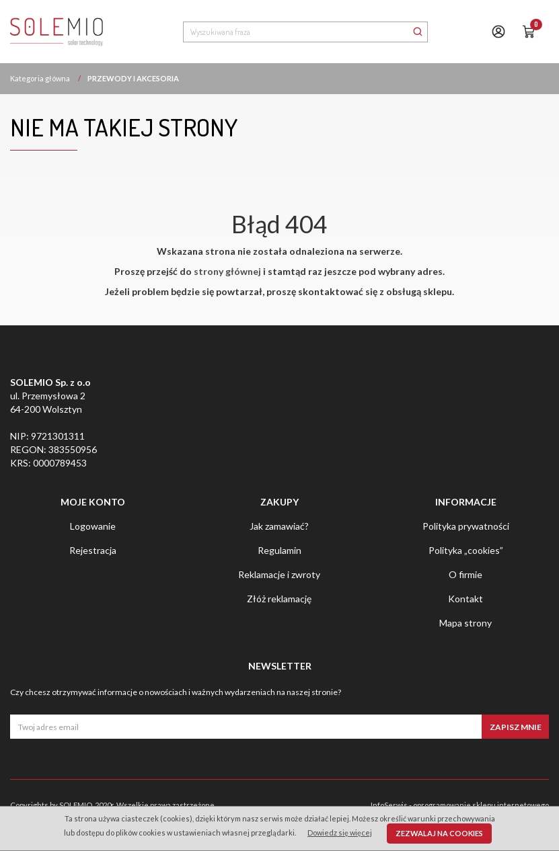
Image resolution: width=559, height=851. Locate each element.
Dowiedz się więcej (339, 832)
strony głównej (227, 271)
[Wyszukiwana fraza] (296, 32)
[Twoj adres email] (246, 727)
